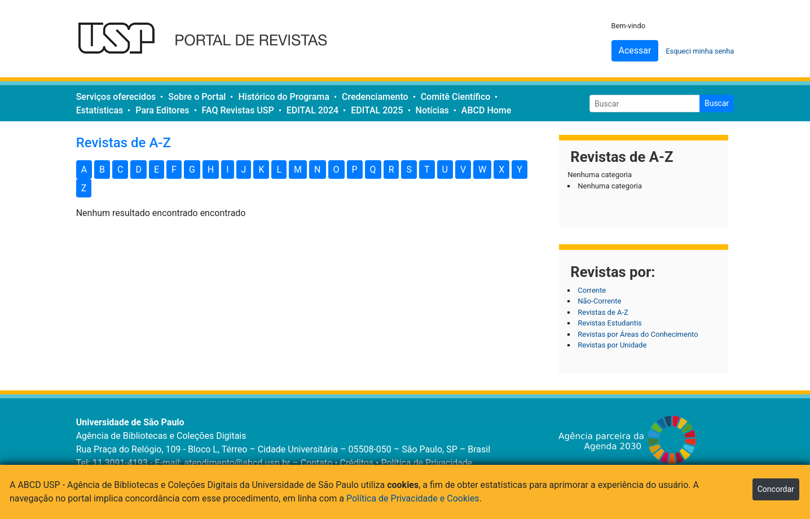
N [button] (317, 169)
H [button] (211, 169)
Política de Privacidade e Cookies (412, 498)
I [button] (227, 169)
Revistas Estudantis (609, 323)
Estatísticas (100, 110)
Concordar (776, 489)
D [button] (138, 169)
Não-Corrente (599, 301)
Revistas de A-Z (603, 312)
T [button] (427, 169)
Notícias (432, 110)
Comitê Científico (456, 96)
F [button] (174, 169)
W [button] (482, 169)
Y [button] (519, 169)
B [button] (102, 169)
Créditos (357, 463)
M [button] (298, 169)
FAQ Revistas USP (238, 110)
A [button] (84, 169)
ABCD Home (486, 110)
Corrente (592, 290)
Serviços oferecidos (116, 96)
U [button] (445, 169)
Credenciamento (375, 96)
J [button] (243, 169)
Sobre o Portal (197, 96)
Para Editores (162, 110)
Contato (317, 463)
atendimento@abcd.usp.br (237, 463)
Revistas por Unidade (612, 345)
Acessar (635, 50)
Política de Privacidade (426, 463)
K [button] (261, 169)
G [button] (192, 169)
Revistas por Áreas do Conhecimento (638, 334)
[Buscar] (644, 103)
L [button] (278, 169)
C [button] (120, 169)
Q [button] (373, 169)
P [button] (355, 169)
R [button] (391, 169)
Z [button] (84, 188)
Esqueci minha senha (700, 51)
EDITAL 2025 (377, 110)
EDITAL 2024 (312, 110)
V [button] (463, 169)
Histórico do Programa (283, 96)
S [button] (409, 169)
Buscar (717, 103)
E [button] (156, 169)
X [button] (501, 169)
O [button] (336, 169)
